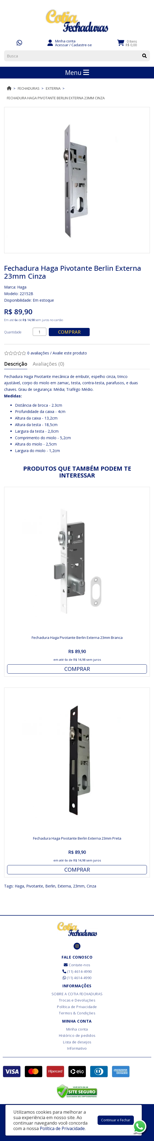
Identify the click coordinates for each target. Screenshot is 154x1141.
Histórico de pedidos (77, 1035)
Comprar (69, 332)
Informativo (77, 1048)
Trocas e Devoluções (77, 1000)
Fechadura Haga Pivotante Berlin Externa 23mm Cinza (56, 97)
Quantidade (13, 332)
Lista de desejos (77, 1042)
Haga (21, 287)
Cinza (91, 886)
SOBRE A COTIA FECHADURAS (77, 993)
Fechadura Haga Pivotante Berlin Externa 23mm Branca (77, 637)
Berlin (50, 886)
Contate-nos (77, 964)
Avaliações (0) (48, 363)
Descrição (15, 363)
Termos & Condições (77, 1013)
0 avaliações (38, 353)
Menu (77, 72)
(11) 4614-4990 (77, 971)
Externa (53, 88)
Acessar (61, 44)
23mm (78, 886)
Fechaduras (29, 88)
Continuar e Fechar (115, 1120)
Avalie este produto (70, 353)
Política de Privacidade (77, 1006)
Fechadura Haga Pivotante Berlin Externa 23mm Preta (77, 838)
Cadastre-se (81, 44)
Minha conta (77, 1029)
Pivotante (34, 886)
